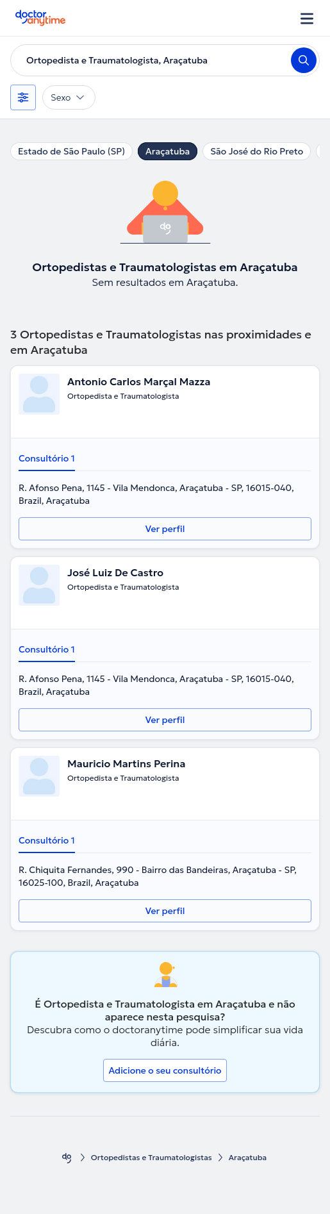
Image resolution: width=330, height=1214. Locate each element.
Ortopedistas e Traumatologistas (151, 1157)
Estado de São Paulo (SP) (71, 151)
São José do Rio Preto (256, 151)
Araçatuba (167, 151)
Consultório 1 (47, 458)
